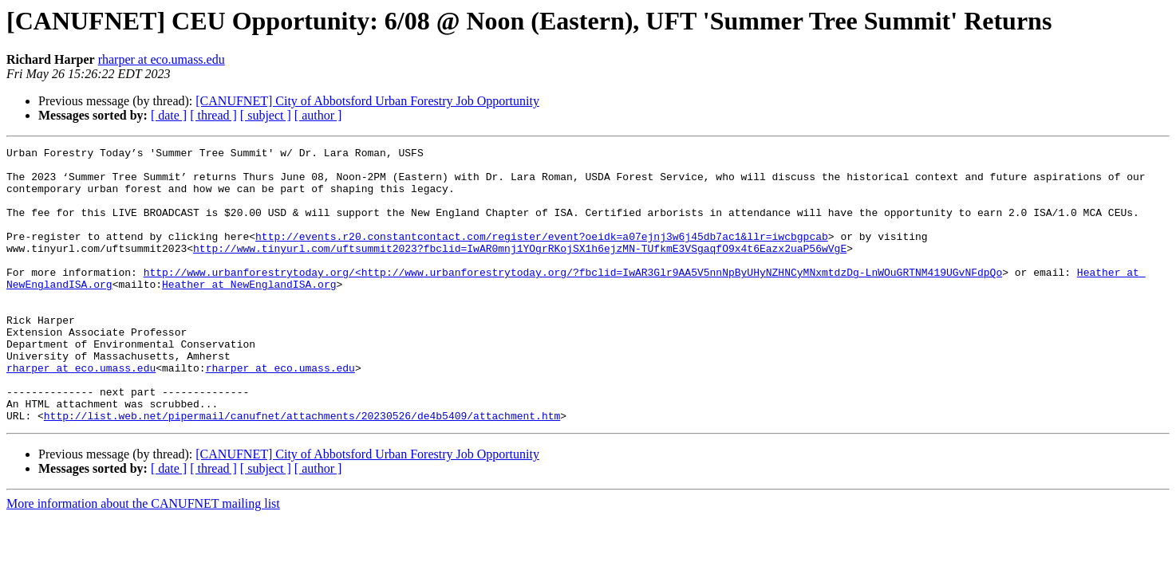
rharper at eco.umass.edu (161, 59)
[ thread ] (213, 115)
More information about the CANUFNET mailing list (143, 558)
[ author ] (318, 115)
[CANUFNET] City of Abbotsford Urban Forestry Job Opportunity (367, 101)
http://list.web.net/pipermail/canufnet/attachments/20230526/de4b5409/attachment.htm (302, 470)
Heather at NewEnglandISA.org (249, 312)
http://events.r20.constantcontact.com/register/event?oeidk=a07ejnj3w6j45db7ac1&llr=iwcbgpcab (541, 255)
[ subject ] (265, 115)
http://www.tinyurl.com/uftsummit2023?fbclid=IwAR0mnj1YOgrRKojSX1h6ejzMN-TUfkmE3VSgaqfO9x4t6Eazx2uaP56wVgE (519, 269)
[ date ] (169, 115)
